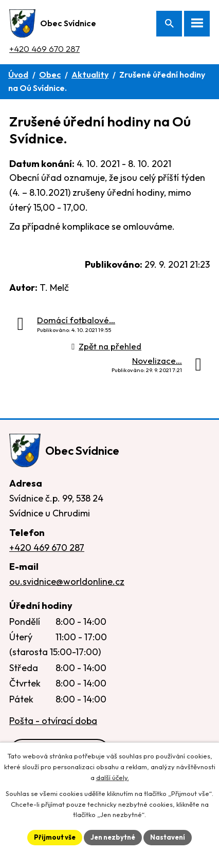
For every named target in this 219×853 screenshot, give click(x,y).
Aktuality (89, 74)
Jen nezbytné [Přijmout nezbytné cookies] (112, 837)
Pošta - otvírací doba (53, 721)
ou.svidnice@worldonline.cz (66, 581)
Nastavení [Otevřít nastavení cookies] (167, 837)
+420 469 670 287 (44, 48)
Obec (50, 74)
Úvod (18, 74)
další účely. (112, 777)
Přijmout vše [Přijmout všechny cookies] (55, 837)
